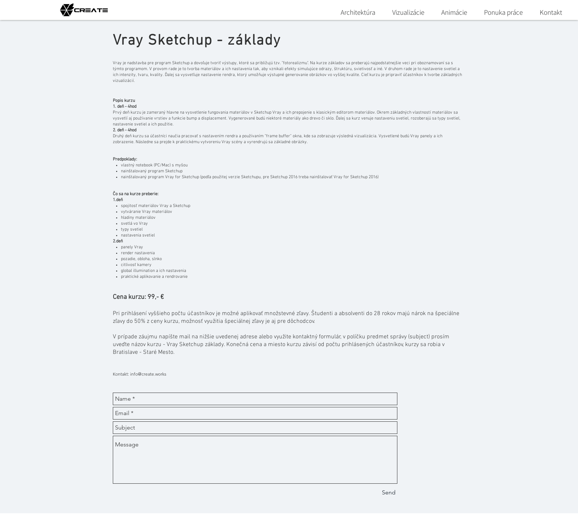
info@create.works (148, 374)
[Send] (388, 492)
